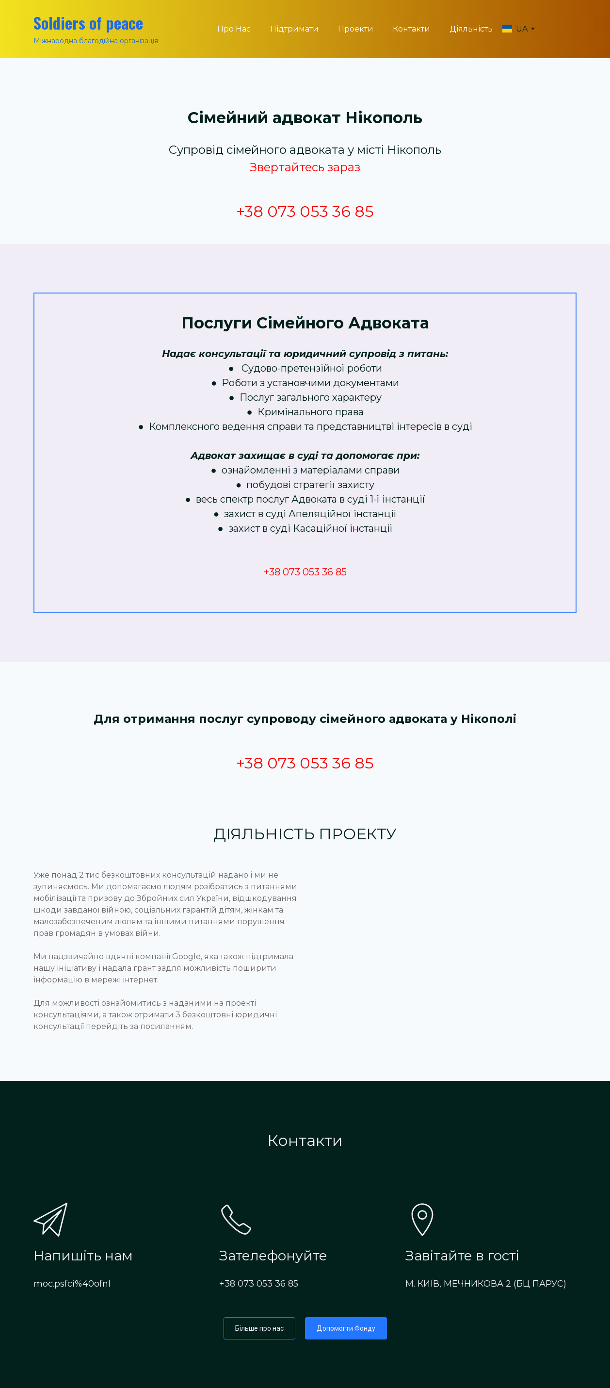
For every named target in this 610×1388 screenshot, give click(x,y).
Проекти (355, 28)
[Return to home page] (95, 23)
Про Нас (234, 28)
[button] (259, 1328)
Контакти (411, 28)
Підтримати (294, 28)
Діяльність (471, 28)
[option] (515, 28)
